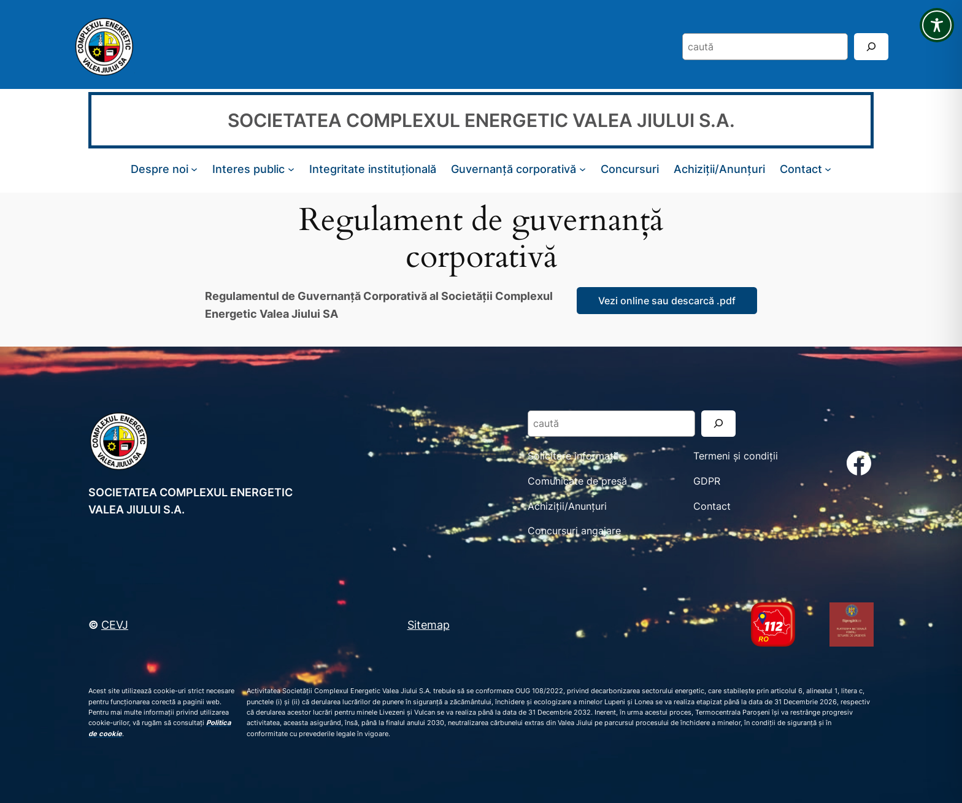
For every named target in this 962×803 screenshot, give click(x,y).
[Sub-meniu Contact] (828, 169)
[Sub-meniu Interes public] (291, 169)
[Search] (871, 46)
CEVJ (114, 624)
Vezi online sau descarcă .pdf (667, 300)
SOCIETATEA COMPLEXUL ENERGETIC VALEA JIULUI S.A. (481, 120)
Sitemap (428, 624)
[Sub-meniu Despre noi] (194, 169)
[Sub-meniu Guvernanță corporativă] (582, 169)
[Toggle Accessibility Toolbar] (937, 25)
